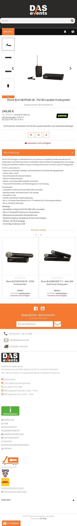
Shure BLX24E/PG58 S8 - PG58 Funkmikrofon (20, 283)
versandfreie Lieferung (21, 115)
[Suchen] (34, 20)
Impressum (8, 423)
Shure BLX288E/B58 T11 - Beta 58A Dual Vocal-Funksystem (57, 283)
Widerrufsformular (13, 437)
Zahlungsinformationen (16, 448)
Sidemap (7, 451)
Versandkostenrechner (14, 494)
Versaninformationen (13, 491)
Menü (8, 31)
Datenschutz (10, 430)
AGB (6, 426)
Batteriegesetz (11, 440)
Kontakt (7, 444)
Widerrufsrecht (11, 433)
